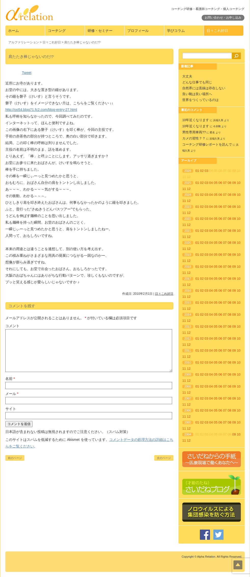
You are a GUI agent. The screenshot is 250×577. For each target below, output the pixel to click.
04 (211, 183)
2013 (187, 326)
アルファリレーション (23, 42)
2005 (187, 422)
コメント (12, 326)
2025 (187, 183)
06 (220, 183)
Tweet (26, 73)
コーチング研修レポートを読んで (207, 144)
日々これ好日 (217, 31)
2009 (187, 374)
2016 (187, 290)
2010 (187, 362)
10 (238, 183)
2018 (187, 266)
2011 (187, 350)
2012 (187, 338)
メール (11, 394)
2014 (187, 314)
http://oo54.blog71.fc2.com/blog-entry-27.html (41, 110)
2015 (187, 302)
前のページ (15, 457)
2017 (187, 278)
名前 (10, 379)
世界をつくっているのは (200, 100)
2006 (187, 410)
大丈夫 (187, 76)
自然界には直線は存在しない (203, 88)
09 (234, 183)
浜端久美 (218, 120)
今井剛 (217, 126)
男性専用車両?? (194, 132)
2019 (187, 255)
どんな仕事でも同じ (197, 82)
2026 (187, 171)
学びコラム (176, 31)
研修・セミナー (100, 31)
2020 (187, 243)
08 (229, 183)
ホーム (13, 31)
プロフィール (138, 31)
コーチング (57, 31)
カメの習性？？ (193, 138)
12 (188, 189)
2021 (187, 231)
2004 (187, 434)
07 (225, 183)
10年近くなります (195, 120)
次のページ (164, 457)
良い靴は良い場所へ (197, 94)
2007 (187, 398)
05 (215, 183)
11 (184, 189)
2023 (187, 207)
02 (201, 171)
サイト (10, 409)
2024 (187, 195)
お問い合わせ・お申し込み (223, 17)
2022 (187, 219)
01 (197, 171)
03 (206, 171)
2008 (187, 386)
